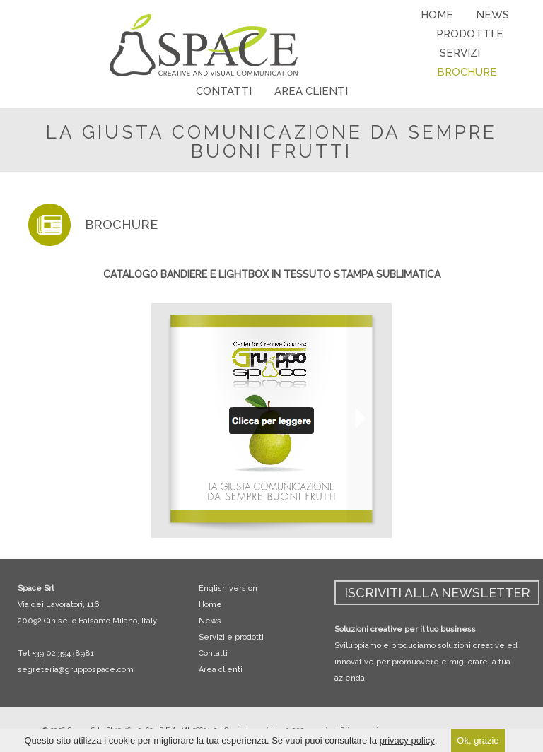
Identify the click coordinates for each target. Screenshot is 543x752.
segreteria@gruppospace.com (76, 669)
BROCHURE (467, 72)
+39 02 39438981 (63, 653)
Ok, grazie (477, 740)
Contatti (213, 653)
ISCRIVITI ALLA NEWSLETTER (437, 592)
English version (228, 588)
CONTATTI (224, 91)
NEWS (492, 14)
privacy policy (407, 740)
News (210, 620)
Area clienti (221, 669)
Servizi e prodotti (231, 637)
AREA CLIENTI (311, 91)
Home (210, 604)
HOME (437, 14)
